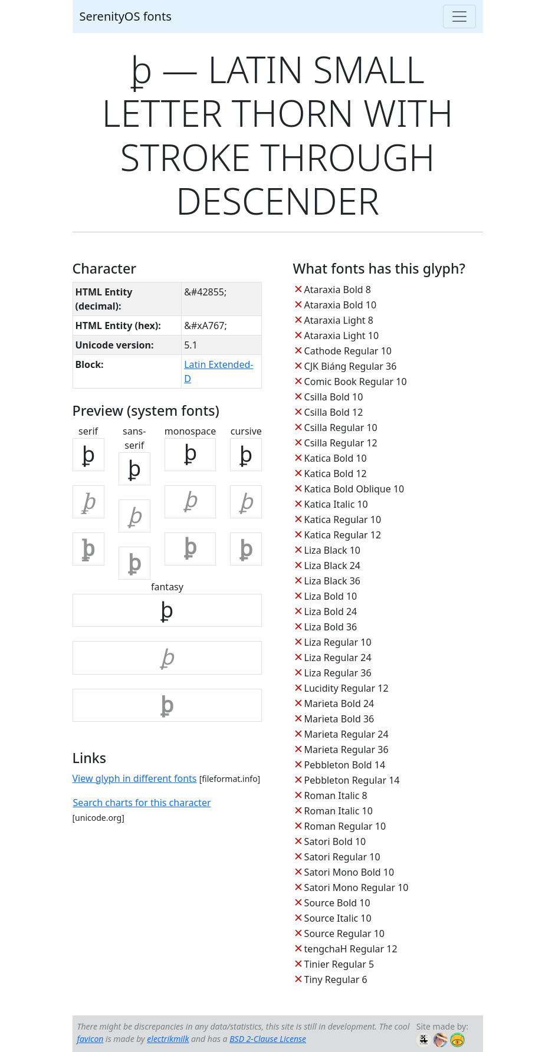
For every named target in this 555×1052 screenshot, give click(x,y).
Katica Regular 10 (342, 519)
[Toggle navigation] (459, 16)
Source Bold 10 (337, 902)
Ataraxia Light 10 (341, 335)
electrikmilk (168, 1038)
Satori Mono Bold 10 (349, 872)
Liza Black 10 (332, 550)
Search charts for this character (142, 802)
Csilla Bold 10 (333, 396)
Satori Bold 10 (335, 841)
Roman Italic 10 (338, 810)
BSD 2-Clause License (267, 1038)
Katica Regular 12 (342, 534)
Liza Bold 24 (330, 611)
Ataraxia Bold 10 (340, 304)
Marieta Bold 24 (339, 703)
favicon (90, 1038)
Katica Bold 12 (335, 473)
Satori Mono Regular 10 (356, 887)
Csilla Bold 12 (333, 412)
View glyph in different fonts (135, 778)
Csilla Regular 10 (340, 427)
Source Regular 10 (344, 933)
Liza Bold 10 (330, 596)
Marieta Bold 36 (339, 718)
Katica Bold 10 (335, 458)
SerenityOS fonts (126, 16)
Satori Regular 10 (342, 856)
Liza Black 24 (332, 565)
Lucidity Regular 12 (346, 688)
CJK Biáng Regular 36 (350, 366)
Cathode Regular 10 (348, 350)
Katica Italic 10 (336, 504)
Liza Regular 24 (338, 657)
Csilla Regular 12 (340, 442)
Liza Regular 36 (338, 672)
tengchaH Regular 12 (351, 948)
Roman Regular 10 (345, 826)
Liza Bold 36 (330, 626)
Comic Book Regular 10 (355, 381)
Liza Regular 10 (338, 642)
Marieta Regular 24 (346, 734)
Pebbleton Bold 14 (345, 764)
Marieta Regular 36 (346, 749)
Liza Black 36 (332, 580)
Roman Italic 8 (335, 795)
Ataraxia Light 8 (338, 320)
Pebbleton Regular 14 (352, 780)
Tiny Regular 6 (335, 979)
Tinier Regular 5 (339, 964)
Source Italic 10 (338, 918)
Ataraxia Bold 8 (337, 289)
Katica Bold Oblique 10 (354, 488)
